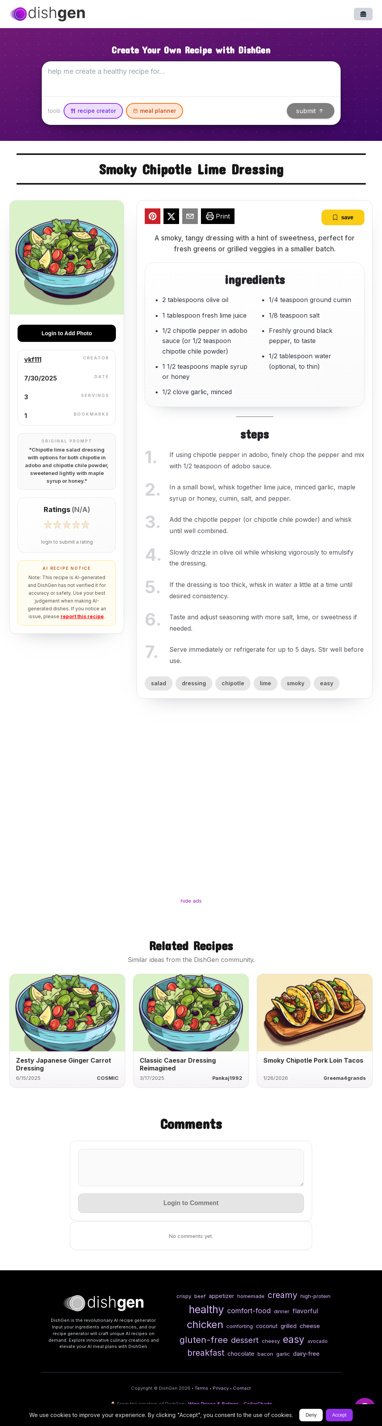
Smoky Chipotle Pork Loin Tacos (313, 1060)
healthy (206, 1309)
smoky (295, 683)
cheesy (271, 1341)
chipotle (233, 683)
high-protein (315, 1296)
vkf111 (32, 359)
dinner (282, 1311)
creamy (282, 1295)
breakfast (205, 1353)
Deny (311, 1415)
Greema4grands (344, 1078)
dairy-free (306, 1353)
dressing (194, 683)
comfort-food (249, 1311)
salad (158, 683)
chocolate (240, 1353)
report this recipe (82, 616)
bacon (265, 1354)
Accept (339, 1415)
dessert (245, 1340)
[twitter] (171, 217)
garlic (283, 1354)
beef (200, 1296)
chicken (205, 1324)
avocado (317, 1341)
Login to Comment (191, 1203)
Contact (242, 1388)
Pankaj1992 (227, 1078)
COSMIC (108, 1078)
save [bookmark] (342, 217)
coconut (266, 1326)
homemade (251, 1296)
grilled (289, 1326)
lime (265, 683)
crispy (183, 1296)
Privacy (221, 1388)
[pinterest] (152, 217)
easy (326, 683)
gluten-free (203, 1339)
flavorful (305, 1311)
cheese (310, 1326)
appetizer (221, 1296)
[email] (190, 217)
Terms (201, 1388)
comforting (239, 1326)
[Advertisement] (191, 805)
